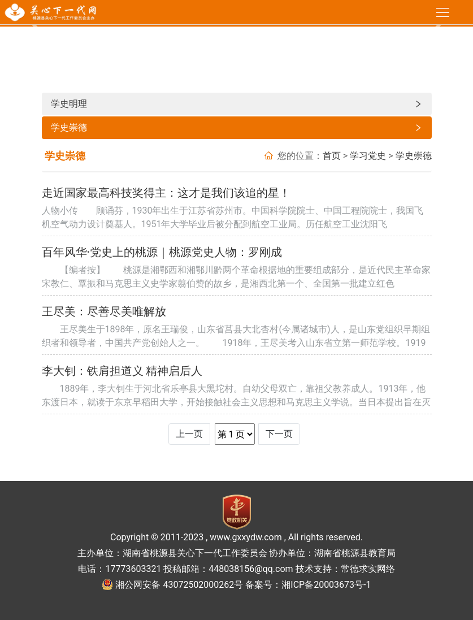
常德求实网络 (368, 568)
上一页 (189, 433)
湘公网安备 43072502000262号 (179, 584)
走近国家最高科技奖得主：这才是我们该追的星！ (166, 193)
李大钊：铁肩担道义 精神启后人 (122, 371)
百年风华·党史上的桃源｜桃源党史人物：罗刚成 (162, 252)
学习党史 (368, 155)
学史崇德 (237, 128)
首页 (332, 155)
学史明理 (237, 104)
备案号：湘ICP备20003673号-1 (308, 584)
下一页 (279, 433)
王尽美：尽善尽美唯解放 (104, 311)
